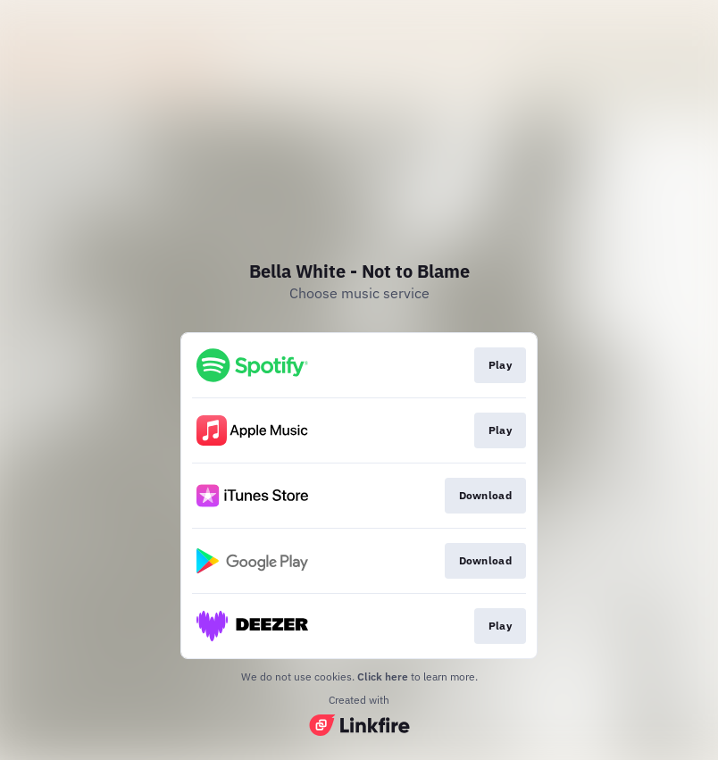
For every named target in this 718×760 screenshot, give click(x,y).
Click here (382, 676)
